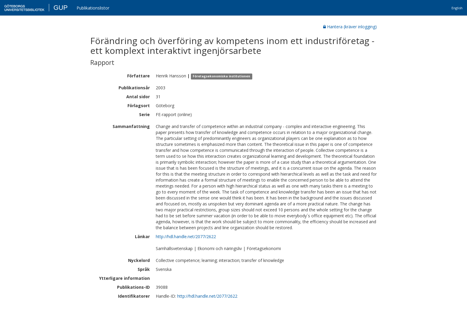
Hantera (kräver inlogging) (350, 26)
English (457, 8)
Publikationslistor (93, 8)
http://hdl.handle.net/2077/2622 (186, 236)
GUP (60, 7)
